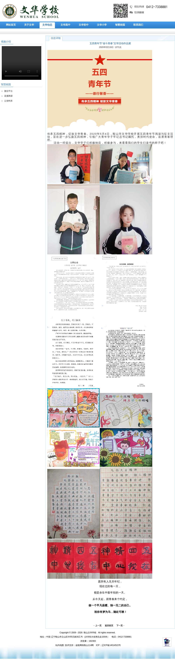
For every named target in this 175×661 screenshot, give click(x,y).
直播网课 (8, 96)
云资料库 (8, 101)
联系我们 (138, 25)
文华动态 (47, 25)
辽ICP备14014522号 (111, 645)
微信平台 (8, 91)
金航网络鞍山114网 (84, 645)
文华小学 (102, 25)
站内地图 (59, 645)
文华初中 (84, 25)
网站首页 (11, 25)
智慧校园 (120, 25)
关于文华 (29, 25)
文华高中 (65, 25)
